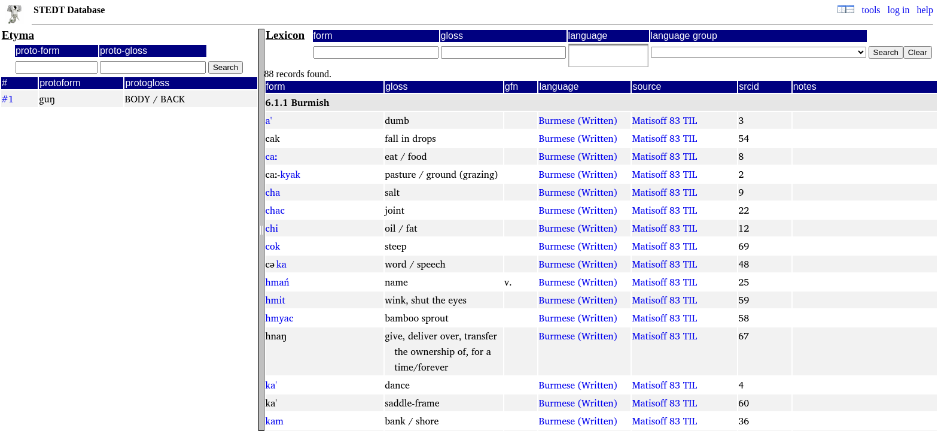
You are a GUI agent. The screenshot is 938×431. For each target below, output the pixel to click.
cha (273, 192)
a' (269, 120)
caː (272, 156)
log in (899, 10)
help (924, 10)
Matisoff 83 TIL (664, 120)
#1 (7, 99)
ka (281, 264)
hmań (278, 282)
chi (272, 228)
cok (273, 246)
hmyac (280, 318)
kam (275, 421)
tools (870, 10)
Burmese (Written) (577, 120)
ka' (271, 385)
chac (275, 210)
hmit (275, 300)
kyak (290, 174)
